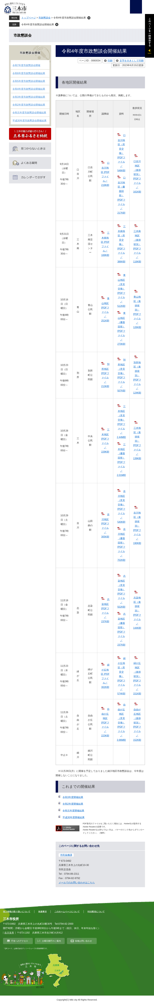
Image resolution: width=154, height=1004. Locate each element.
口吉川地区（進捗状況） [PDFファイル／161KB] (137, 176)
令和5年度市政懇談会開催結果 (28, 81)
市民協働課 (66, 855)
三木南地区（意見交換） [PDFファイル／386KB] (121, 244)
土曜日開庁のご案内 (51, 941)
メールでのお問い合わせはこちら (77, 882)
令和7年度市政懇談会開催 (26, 65)
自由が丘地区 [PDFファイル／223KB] (105, 722)
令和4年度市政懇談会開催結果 (37, 24)
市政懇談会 (44, 17)
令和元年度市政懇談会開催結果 (29, 112)
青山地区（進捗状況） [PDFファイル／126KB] (137, 312)
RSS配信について (96, 911)
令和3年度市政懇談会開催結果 (28, 97)
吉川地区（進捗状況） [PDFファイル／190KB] (137, 527)
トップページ (28, 17)
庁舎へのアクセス (19, 941)
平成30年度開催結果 (74, 817)
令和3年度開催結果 (73, 797)
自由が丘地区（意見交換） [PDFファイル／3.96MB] (121, 722)
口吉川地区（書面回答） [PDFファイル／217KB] (121, 195)
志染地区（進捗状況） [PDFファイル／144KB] (137, 612)
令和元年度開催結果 (73, 810)
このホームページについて (67, 911)
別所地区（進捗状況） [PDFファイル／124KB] (137, 377)
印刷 (110, 60)
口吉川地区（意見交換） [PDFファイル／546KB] (121, 153)
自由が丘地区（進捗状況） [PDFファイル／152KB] (137, 724)
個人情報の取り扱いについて (16, 911)
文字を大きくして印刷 (132, 60)
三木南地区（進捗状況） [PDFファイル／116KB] (137, 246)
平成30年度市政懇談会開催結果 (29, 120)
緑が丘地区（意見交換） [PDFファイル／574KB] (121, 676)
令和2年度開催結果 (73, 804)
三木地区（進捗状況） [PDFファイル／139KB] (137, 443)
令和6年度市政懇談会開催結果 (28, 73)
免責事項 (42, 911)
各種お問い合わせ (83, 941)
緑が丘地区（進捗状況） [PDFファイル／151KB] (137, 678)
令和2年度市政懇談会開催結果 (28, 104)
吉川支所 (9, 932)
